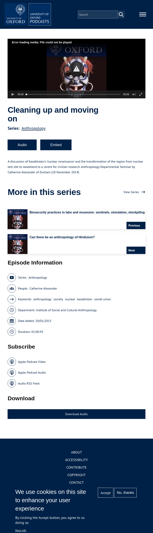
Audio (22, 145)
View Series (131, 193)
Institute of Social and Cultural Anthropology (66, 311)
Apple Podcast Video (32, 362)
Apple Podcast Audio (32, 373)
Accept (106, 492)
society (58, 300)
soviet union (102, 300)
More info (20, 530)
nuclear (70, 300)
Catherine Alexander (43, 289)
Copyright (77, 475)
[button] (76, 69)
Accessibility (76, 460)
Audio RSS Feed (28, 384)
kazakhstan (84, 300)
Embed (56, 145)
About (76, 453)
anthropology (42, 300)
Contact (76, 483)
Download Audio (76, 415)
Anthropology (34, 129)
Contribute (76, 468)
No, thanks (125, 493)
